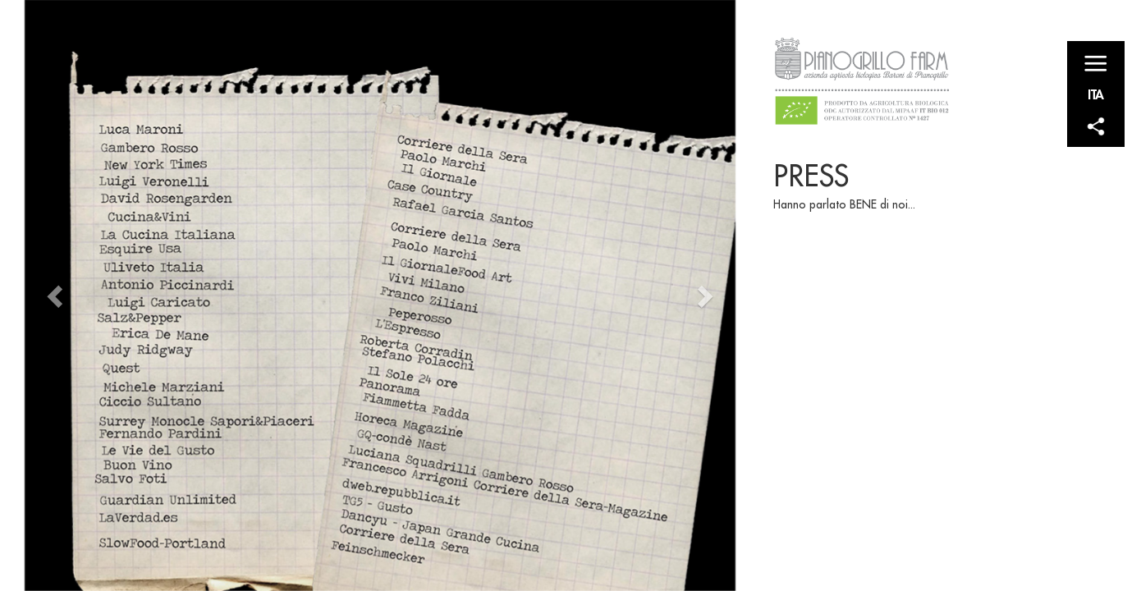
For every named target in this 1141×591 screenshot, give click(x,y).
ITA (1096, 94)
